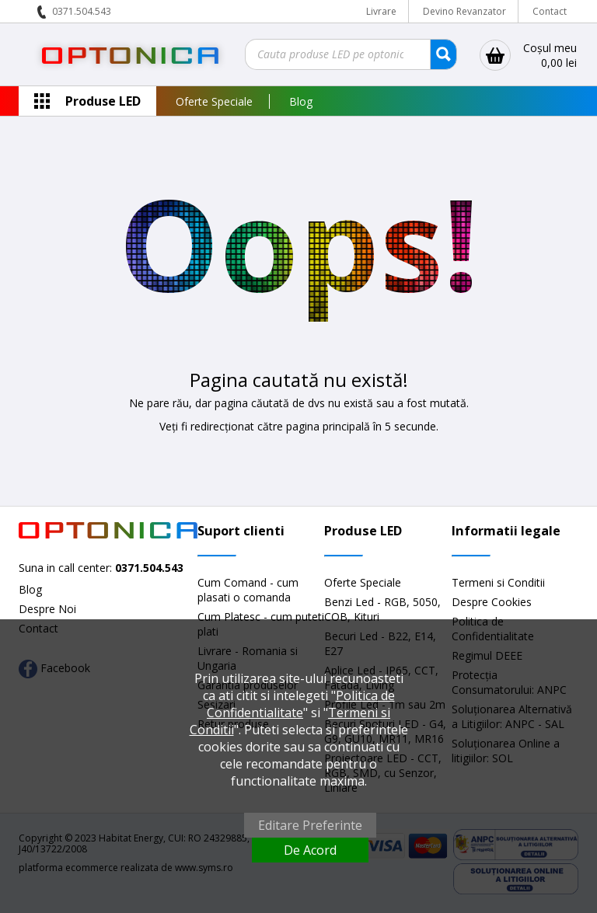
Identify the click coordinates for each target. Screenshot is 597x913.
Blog (300, 101)
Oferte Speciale (214, 101)
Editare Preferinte (310, 825)
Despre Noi (47, 608)
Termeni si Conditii (498, 582)
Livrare (381, 11)
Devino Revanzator (464, 11)
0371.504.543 (81, 11)
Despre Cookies (492, 601)
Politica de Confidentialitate (301, 704)
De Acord (310, 850)
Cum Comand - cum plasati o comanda (247, 590)
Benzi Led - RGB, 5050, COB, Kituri (382, 609)
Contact (549, 11)
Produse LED (103, 101)
